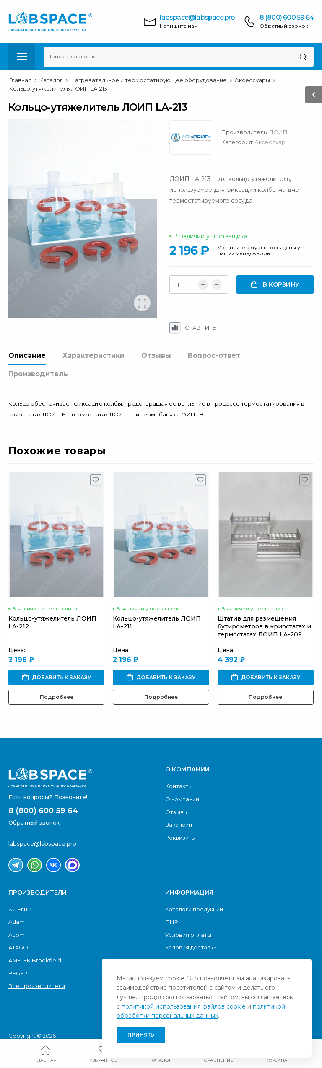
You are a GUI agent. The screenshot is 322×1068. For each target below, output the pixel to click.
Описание (27, 355)
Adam (16, 921)
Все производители (36, 986)
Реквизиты (180, 837)
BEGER (17, 973)
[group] (82, 218)
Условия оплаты (188, 934)
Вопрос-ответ (214, 355)
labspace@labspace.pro (197, 17)
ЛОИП (278, 132)
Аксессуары (272, 142)
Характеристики (93, 355)
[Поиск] (303, 57)
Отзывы (156, 355)
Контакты (178, 786)
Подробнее (56, 697)
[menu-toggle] (21, 56)
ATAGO (18, 947)
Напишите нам (179, 26)
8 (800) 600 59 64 (287, 17)
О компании (182, 799)
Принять (140, 1035)
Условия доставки (191, 947)
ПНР (171, 921)
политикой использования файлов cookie (184, 1006)
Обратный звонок (284, 26)
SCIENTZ (20, 909)
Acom (16, 934)
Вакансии (178, 824)
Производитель (38, 374)
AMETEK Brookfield (34, 960)
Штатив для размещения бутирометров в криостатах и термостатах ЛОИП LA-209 (264, 626)
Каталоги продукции (194, 909)
